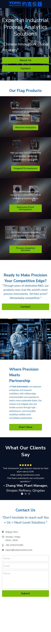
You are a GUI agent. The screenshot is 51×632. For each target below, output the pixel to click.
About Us (25, 60)
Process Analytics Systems (25, 249)
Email (6, 565)
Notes (6, 573)
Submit (25, 593)
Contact (25, 68)
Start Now (25, 427)
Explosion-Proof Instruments (25, 208)
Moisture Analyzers (25, 127)
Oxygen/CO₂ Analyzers (25, 168)
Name (6, 558)
